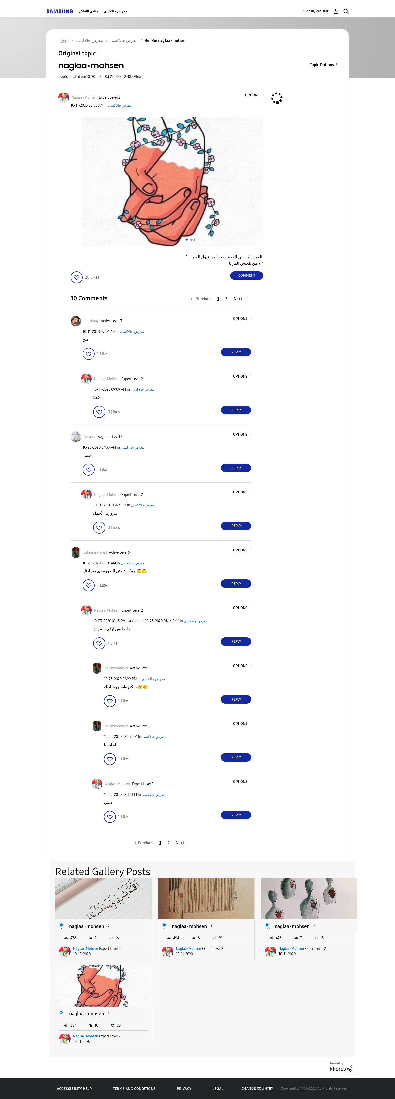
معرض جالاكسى (115, 11)
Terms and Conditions (134, 1089)
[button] (255, 95)
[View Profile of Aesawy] (89, 437)
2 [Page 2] (226, 298)
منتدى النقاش (88, 11)
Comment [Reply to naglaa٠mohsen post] (246, 275)
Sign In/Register (316, 11)
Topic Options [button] (322, 64)
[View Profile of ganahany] (91, 321)
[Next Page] (240, 299)
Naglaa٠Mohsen (85, 949)
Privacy (184, 1089)
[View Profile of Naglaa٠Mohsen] (84, 97)
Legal (218, 1089)
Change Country (257, 1088)
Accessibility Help (74, 1089)
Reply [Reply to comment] (236, 352)
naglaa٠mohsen (86, 926)
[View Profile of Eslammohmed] (95, 552)
